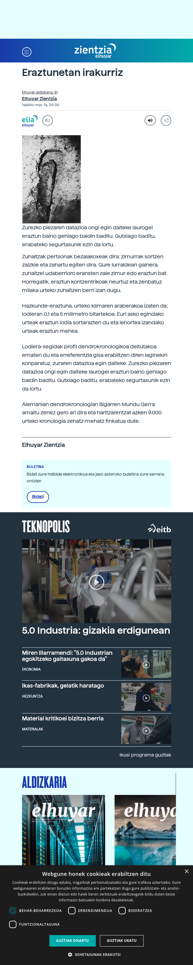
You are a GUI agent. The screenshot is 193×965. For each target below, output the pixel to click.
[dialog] (96, 915)
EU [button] (47, 120)
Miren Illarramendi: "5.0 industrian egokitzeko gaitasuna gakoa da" (67, 655)
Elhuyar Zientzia (39, 98)
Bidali (38, 497)
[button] (26, 51)
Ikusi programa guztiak (145, 755)
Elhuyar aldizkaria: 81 (40, 92)
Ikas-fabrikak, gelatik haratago (63, 685)
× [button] (186, 871)
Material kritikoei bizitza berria (63, 718)
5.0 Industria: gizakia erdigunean (96, 630)
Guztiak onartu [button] (72, 940)
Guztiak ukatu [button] (122, 940)
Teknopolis (46, 525)
